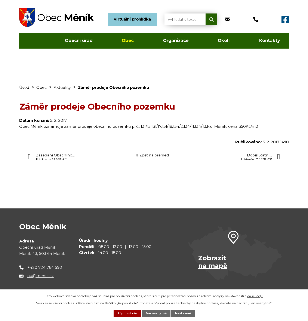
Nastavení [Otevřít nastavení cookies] (184, 313)
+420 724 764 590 (44, 267)
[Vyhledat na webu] (181, 19)
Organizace (176, 40)
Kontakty (269, 40)
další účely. (255, 296)
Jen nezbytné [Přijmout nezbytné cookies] (156, 313)
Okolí (224, 40)
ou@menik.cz (40, 275)
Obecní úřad (79, 40)
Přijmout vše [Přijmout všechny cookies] (126, 313)
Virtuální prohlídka (132, 19)
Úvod (31, 41)
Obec (128, 40)
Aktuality (62, 87)
